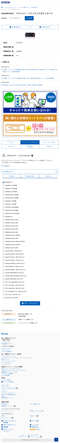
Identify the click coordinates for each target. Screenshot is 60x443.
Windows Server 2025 (11, 219)
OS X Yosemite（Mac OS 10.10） (15, 285)
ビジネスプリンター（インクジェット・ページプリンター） (16, 357)
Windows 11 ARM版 (11, 185)
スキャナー (4, 391)
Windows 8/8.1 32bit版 (11, 198)
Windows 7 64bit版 (10, 201)
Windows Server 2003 (11, 248)
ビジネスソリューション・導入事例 (10, 421)
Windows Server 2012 (11, 232)
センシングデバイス (6, 417)
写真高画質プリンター (7, 343)
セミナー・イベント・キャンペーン (9, 430)
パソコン (3, 389)
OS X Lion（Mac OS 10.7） (13, 294)
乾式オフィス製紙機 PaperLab (8, 394)
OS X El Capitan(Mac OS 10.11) (14, 282)
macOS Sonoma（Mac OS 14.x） (15, 257)
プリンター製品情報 (8, 381)
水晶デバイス (33, 416)
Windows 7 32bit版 (10, 204)
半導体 (3, 416)
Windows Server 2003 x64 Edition (15, 241)
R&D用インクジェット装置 (36, 411)
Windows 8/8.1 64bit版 (11, 194)
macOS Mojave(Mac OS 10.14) (14, 272)
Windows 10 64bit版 (11, 188)
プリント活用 (35, 421)
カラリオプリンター (6, 348)
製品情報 (5, 334)
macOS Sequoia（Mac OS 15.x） (15, 254)
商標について (33, 436)
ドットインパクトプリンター (8, 361)
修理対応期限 (8, 47)
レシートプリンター (6, 362)
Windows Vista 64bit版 (11, 207)
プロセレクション (5, 350)
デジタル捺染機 (5, 375)
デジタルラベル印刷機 (7, 373)
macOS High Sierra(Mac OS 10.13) (15, 276)
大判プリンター (5, 359)
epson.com (38, 436)
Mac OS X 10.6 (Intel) (11, 297)
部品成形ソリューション (7, 406)
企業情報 (5, 427)
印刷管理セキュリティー (7, 397)
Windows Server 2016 (11, 229)
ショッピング (35, 425)
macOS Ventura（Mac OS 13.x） (15, 260)
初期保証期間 (8, 55)
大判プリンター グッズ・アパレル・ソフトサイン (13, 370)
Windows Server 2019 (11, 226)
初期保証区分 (8, 51)
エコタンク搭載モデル (7, 351)
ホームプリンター (5, 342)
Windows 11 (8, 182)
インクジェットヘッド (7, 411)
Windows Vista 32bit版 (11, 210)
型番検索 (4, 18)
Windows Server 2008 (11, 238)
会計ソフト (4, 396)
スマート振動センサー (35, 404)
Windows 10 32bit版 (11, 191)
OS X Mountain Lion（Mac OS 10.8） (16, 291)
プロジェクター (5, 385)
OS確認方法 (6, 166)
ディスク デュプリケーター (8, 393)
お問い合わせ (35, 427)
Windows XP (9, 216)
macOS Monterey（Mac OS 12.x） (15, 263)
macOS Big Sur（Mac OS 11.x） (15, 266)
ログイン (35, 429)
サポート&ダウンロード (9, 425)
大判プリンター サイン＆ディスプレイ (11, 368)
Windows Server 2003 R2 (12, 244)
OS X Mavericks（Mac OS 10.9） (15, 288)
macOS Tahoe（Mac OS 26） (14, 251)
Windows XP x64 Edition (12, 213)
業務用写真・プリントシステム (9, 372)
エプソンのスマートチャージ (8, 356)
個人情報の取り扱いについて (24, 436)
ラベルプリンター (5, 364)
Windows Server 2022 (11, 223)
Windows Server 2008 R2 (12, 235)
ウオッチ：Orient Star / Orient (8, 388)
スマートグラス (5, 386)
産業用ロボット (5, 404)
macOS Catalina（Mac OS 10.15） (15, 269)
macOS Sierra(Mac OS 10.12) (14, 279)
